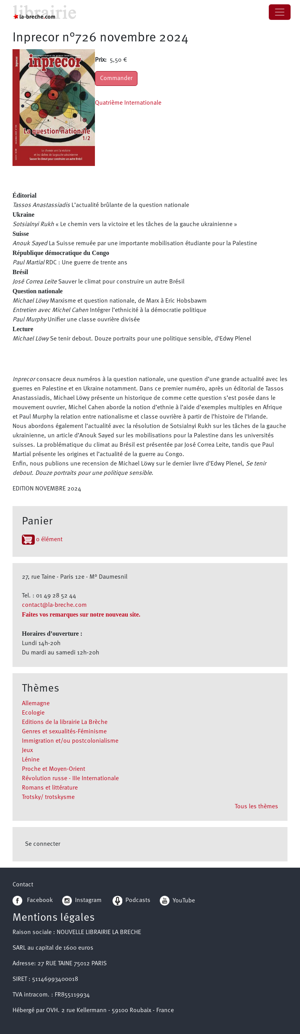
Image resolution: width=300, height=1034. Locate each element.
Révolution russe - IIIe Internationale (70, 779)
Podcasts (131, 900)
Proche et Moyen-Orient (53, 769)
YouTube (184, 900)
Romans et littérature (50, 788)
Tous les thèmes (256, 807)
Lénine (30, 760)
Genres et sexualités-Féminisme (64, 732)
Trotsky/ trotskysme (48, 797)
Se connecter (42, 844)
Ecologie (33, 713)
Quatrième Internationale (128, 103)
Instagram (82, 900)
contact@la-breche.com (54, 605)
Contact (22, 885)
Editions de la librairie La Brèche (64, 722)
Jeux (27, 750)
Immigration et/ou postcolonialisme (70, 741)
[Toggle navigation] (280, 12)
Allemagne (36, 704)
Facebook (32, 900)
